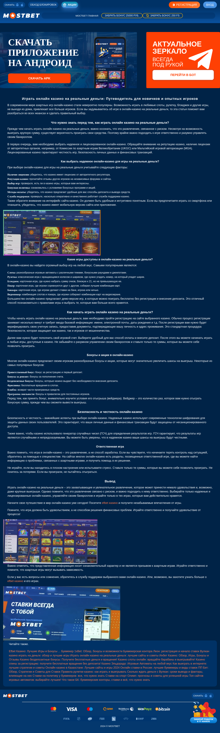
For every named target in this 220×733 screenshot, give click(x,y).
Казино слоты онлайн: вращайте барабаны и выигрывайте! (156, 659)
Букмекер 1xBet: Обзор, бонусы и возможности (92, 651)
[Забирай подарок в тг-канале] (203, 711)
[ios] (22, 4)
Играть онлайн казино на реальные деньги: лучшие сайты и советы (114, 655)
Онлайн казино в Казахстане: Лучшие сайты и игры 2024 (82, 667)
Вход (210, 4)
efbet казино (110, 502)
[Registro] (43, 5)
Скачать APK (39, 78)
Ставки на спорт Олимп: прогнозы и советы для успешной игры (147, 675)
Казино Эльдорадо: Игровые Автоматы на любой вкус (136, 663)
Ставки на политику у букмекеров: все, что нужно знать (69, 675)
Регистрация (184, 5)
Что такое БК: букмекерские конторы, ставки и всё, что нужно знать (106, 679)
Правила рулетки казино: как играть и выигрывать (93, 671)
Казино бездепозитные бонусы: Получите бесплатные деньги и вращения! (68, 659)
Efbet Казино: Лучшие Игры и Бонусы (33, 651)
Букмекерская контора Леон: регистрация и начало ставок (161, 651)
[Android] (17, 4)
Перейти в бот (183, 75)
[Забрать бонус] (121, 15)
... (59, 651)
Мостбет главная (87, 15)
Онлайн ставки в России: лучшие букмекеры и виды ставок (159, 667)
